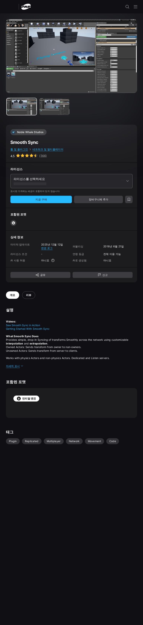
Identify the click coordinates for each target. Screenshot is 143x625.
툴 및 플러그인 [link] (19, 149)
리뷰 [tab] (28, 295)
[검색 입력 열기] (127, 7)
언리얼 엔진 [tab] (26, 398)
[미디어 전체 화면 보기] (132, 24)
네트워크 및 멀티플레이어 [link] (47, 149)
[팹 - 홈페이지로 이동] (26, 6)
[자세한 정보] (53, 260)
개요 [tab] (12, 295)
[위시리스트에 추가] (129, 199)
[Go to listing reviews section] (28, 155)
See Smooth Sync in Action (23, 325)
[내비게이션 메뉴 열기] (136, 7)
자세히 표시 (14, 366)
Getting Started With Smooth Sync (28, 328)
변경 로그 (47, 248)
